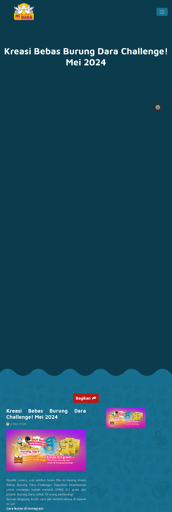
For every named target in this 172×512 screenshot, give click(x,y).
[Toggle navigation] (162, 12)
